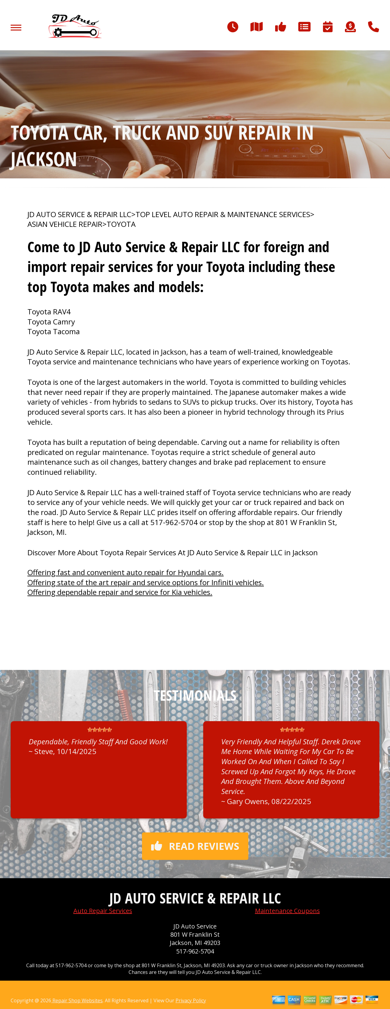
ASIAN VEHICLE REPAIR (64, 224)
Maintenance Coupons (287, 911)
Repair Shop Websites (77, 1000)
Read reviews (195, 846)
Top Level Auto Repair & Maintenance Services (223, 214)
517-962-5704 (174, 522)
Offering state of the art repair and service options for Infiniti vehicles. (145, 582)
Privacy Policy (191, 1000)
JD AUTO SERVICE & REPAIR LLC (79, 214)
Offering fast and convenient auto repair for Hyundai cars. (125, 572)
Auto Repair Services (102, 911)
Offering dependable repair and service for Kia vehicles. (119, 592)
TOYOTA (121, 224)
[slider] (99, 729)
